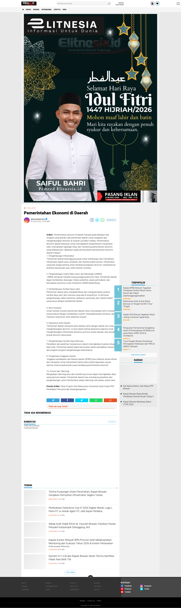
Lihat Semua (70, 572)
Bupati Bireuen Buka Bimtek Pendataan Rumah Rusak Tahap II (138, 391)
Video (75, 10)
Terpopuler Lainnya (138, 351)
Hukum (24, 586)
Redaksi (82, 601)
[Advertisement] (138, 242)
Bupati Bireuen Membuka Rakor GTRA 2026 (137, 399)
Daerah (30, 10)
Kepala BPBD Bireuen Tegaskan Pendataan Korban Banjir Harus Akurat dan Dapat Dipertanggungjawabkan (141, 292)
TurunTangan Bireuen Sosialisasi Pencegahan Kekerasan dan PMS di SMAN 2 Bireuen (141, 342)
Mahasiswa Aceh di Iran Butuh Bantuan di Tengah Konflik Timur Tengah (141, 303)
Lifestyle (66, 10)
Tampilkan (112, 421)
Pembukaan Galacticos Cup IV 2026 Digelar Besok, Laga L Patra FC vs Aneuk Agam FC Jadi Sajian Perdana (82, 512)
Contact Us (91, 601)
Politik (97, 589)
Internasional (53, 10)
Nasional (40, 10)
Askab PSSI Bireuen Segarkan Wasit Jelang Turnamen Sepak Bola (141, 316)
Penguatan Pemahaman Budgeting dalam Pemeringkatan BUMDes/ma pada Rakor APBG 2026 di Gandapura (140, 331)
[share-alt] (53, 400)
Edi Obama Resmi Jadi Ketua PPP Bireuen (138, 383)
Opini (48, 589)
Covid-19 (73, 583)
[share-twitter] (97, 220)
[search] (83, 3)
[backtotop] (90, 577)
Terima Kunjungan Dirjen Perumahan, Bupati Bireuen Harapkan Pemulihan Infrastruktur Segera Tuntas (80, 496)
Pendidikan (74, 589)
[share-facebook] (92, 220)
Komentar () (111, 220)
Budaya (48, 583)
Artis (23, 583)
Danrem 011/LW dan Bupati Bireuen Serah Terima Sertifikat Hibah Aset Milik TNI (78, 558)
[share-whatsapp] (102, 220)
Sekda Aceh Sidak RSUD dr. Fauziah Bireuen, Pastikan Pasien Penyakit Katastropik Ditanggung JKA (80, 528)
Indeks (99, 601)
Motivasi (97, 586)
